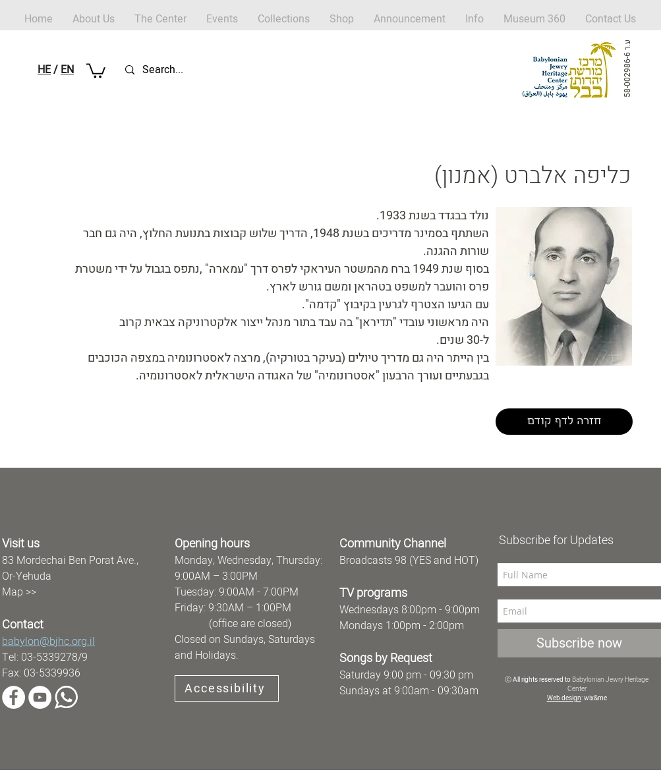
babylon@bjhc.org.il (48, 642)
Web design (564, 698)
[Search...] (187, 70)
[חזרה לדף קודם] (564, 421)
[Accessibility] (227, 688)
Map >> (19, 592)
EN (67, 70)
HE (44, 70)
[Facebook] (13, 697)
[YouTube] (39, 697)
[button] (342, 19)
